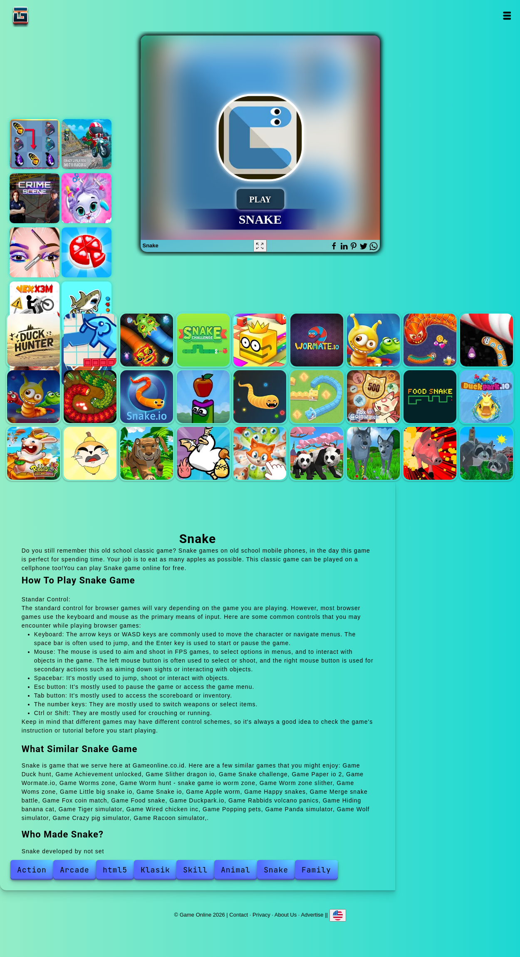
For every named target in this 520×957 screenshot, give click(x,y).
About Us (286, 915)
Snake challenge (203, 340)
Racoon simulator (486, 453)
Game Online (46, 15)
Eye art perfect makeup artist (34, 252)
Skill (195, 870)
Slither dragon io (146, 340)
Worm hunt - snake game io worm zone (430, 340)
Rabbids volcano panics (33, 453)
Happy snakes (259, 396)
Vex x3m (34, 306)
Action (32, 870)
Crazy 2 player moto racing (86, 144)
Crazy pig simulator (430, 453)
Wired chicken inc (203, 453)
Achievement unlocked (90, 340)
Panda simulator (316, 453)
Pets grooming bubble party (86, 198)
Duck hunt (33, 340)
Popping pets (259, 453)
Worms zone (373, 340)
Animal (235, 870)
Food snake (430, 396)
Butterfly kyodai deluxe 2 (34, 144)
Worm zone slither (486, 340)
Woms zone (33, 396)
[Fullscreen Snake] (260, 245)
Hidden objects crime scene (34, 198)
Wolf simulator (373, 453)
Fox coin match (373, 396)
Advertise (312, 915)
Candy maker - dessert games (86, 252)
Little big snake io (90, 396)
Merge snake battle (316, 396)
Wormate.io (316, 340)
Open (507, 15)
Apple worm (203, 396)
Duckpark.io (486, 396)
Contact (238, 915)
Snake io (146, 396)
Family (316, 870)
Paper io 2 (259, 340)
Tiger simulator (146, 453)
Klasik (155, 870)
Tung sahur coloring (86, 306)
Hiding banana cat (90, 453)
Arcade (74, 870)
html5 (115, 870)
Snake (276, 870)
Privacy (261, 915)
